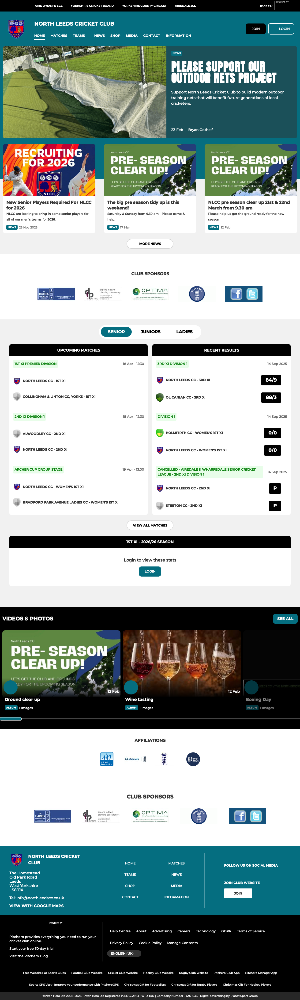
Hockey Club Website (158, 973)
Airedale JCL (185, 6)
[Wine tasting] (182, 663)
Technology (206, 931)
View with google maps (36, 906)
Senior (116, 331)
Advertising (162, 931)
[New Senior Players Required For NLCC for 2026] (49, 170)
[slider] (11, 719)
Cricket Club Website (123, 973)
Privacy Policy (121, 943)
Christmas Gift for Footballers (145, 984)
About (141, 931)
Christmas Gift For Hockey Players (247, 984)
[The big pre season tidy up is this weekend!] (150, 170)
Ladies (184, 331)
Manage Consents (182, 943)
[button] (39, 35)
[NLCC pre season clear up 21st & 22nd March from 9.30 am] (251, 170)
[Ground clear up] (61, 663)
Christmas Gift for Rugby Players (194, 984)
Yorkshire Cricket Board (92, 6)
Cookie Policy (150, 943)
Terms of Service (251, 931)
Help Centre (120, 931)
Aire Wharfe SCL (48, 6)
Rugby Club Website (193, 973)
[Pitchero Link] (285, 8)
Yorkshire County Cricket (144, 6)
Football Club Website (86, 973)
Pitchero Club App (227, 973)
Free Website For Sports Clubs (44, 973)
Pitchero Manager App (261, 973)
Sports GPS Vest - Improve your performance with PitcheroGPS (74, 984)
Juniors (150, 331)
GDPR (226, 931)
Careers (183, 931)
